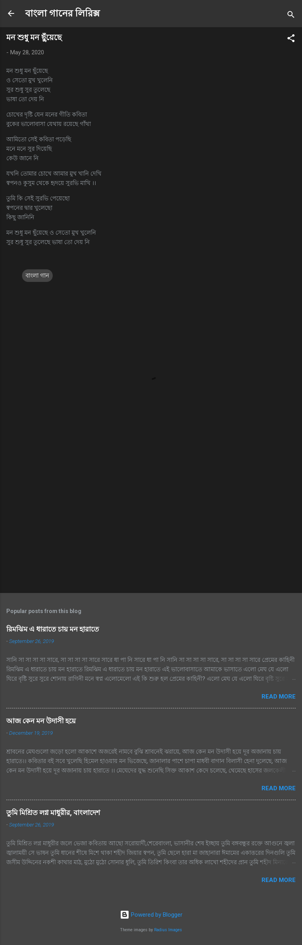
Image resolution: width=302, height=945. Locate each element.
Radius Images (168, 929)
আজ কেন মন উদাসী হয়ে (41, 721)
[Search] (291, 16)
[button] (291, 39)
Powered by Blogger (151, 914)
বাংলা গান (37, 275)
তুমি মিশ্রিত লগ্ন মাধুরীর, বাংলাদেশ (53, 812)
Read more (278, 696)
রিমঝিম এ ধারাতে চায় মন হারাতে (52, 629)
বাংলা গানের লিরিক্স (62, 13)
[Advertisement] (151, 525)
